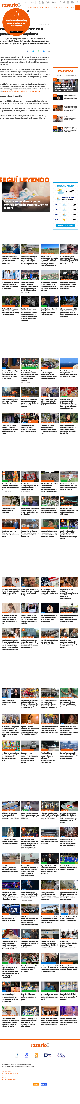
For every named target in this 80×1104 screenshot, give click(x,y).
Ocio (66, 7)
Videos (72, 7)
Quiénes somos (6, 1071)
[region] (40, 16)
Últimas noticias (33, 7)
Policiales (54, 7)
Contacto (4, 1077)
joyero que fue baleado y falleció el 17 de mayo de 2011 (21, 91)
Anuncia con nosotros (9, 1080)
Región (47, 7)
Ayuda (3, 1075)
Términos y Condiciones (10, 1073)
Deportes (61, 7)
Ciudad (41, 7)
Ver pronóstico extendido (65, 225)
